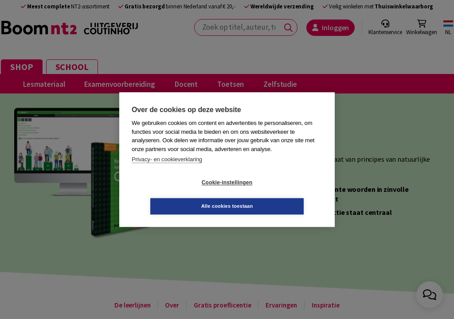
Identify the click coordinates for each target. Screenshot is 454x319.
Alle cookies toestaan (280, 194)
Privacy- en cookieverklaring (167, 171)
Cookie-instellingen (174, 194)
